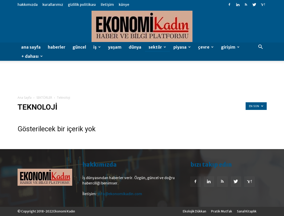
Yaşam (115, 47)
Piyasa (182, 47)
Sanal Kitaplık (247, 211)
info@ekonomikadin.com (119, 194)
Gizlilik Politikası (82, 4)
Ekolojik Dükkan (194, 211)
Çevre (206, 47)
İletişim (107, 4)
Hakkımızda (28, 4)
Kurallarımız (52, 4)
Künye (124, 4)
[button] (261, 47)
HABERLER (56, 47)
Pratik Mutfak (221, 211)
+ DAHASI (32, 56)
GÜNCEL (79, 47)
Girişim (230, 47)
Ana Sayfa (31, 47)
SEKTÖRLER (44, 97)
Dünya (135, 47)
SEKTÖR (157, 47)
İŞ (97, 47)
